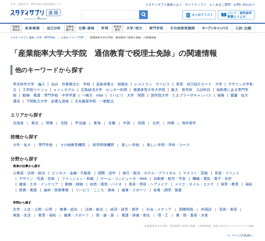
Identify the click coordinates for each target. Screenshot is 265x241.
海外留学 (189, 123)
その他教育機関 (182, 28)
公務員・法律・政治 (29, 173)
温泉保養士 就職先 (112, 84)
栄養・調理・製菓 (167, 190)
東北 (34, 123)
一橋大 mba (92, 95)
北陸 (64, 123)
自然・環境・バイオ (106, 184)
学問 (105, 28)
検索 (143, 14)
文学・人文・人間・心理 (32, 209)
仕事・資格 (86, 28)
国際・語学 (107, 173)
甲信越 (80, 123)
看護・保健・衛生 (136, 215)
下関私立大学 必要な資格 (47, 101)
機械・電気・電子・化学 (212, 178)
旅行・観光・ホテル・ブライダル (149, 173)
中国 (126, 123)
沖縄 (170, 123)
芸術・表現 (228, 209)
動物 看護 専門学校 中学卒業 (49, 95)
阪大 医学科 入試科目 (190, 90)
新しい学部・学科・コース (168, 145)
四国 (141, 123)
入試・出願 (243, 28)
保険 (220, 95)
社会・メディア (158, 209)
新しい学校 (130, 145)
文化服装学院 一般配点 (94, 101)
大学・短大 (134, 28)
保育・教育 (230, 184)
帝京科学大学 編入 (29, 84)
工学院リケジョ (35, 90)
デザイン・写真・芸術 (37, 178)
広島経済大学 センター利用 (104, 90)
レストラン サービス (152, 84)
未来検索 (32, 28)
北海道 (18, 123)
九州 (155, 123)
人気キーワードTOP (72, 37)
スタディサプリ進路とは (162, 4)
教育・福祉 (47, 215)
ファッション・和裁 (78, 178)
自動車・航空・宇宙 (170, 178)
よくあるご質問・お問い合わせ (230, 4)
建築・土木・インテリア (38, 184)
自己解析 (53, 28)
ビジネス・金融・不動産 (71, 173)
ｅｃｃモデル (64, 90)
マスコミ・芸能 (195, 173)
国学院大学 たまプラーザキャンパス (181, 95)
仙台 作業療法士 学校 (70, 84)
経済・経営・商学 (124, 209)
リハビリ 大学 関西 (127, 95)
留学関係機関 (103, 145)
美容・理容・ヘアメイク (148, 184)
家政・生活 (22, 215)
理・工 (163, 215)
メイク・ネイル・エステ (194, 184)
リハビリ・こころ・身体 (95, 190)
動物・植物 (74, 184)
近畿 (111, 123)
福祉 (249, 184)
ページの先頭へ (242, 235)
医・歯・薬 (105, 215)
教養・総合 (69, 209)
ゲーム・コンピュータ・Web (123, 178)
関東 (49, 123)
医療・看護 (28, 190)
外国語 (206, 209)
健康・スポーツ (134, 190)
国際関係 (186, 209)
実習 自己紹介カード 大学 (199, 84)
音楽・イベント (227, 173)
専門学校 (156, 28)
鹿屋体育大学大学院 (149, 90)
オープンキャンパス (215, 28)
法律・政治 (94, 209)
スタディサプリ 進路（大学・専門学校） (33, 37)
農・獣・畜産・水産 (192, 215)
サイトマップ (194, 4)
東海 (97, 123)
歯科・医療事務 (56, 190)
